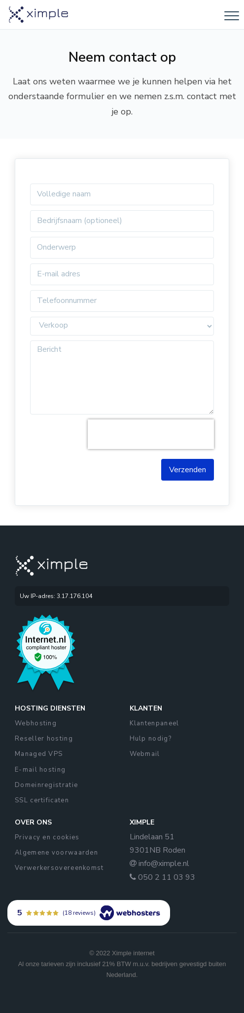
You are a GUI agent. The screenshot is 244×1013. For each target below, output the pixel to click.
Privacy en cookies (47, 837)
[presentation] (151, 434)
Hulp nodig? (151, 738)
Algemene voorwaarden (56, 852)
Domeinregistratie (46, 785)
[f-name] (122, 194)
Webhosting (36, 723)
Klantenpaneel (154, 723)
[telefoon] (122, 301)
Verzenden (187, 469)
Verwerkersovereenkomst (59, 867)
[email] (122, 274)
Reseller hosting (44, 738)
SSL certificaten (42, 800)
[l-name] (122, 248)
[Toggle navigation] (231, 15)
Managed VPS (39, 754)
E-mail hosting (40, 769)
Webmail (145, 754)
